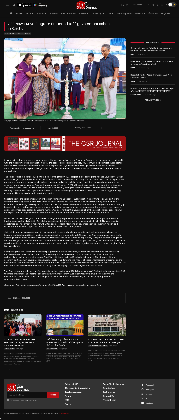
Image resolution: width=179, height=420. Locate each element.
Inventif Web (64, 413)
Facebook (150, 385)
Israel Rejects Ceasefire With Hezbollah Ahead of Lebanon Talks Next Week (152, 62)
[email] (27, 395)
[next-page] (9, 369)
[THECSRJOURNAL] (87, 5)
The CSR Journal (28, 128)
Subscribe (52, 395)
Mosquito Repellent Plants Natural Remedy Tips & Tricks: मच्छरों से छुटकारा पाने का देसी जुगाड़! (152, 88)
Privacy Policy (31, 400)
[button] (14, 5)
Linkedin (149, 394)
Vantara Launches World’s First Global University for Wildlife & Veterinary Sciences (19, 342)
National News (10, 349)
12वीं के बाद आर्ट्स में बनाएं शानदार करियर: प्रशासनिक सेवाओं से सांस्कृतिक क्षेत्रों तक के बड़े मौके (64, 342)
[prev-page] (5, 369)
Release (27, 33)
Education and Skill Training (14, 33)
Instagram (150, 389)
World (133, 67)
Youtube (149, 403)
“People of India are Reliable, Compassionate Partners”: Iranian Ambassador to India (151, 49)
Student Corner (52, 349)
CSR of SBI (26, 298)
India (132, 54)
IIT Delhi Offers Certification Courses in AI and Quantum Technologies (106, 341)
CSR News (16, 298)
